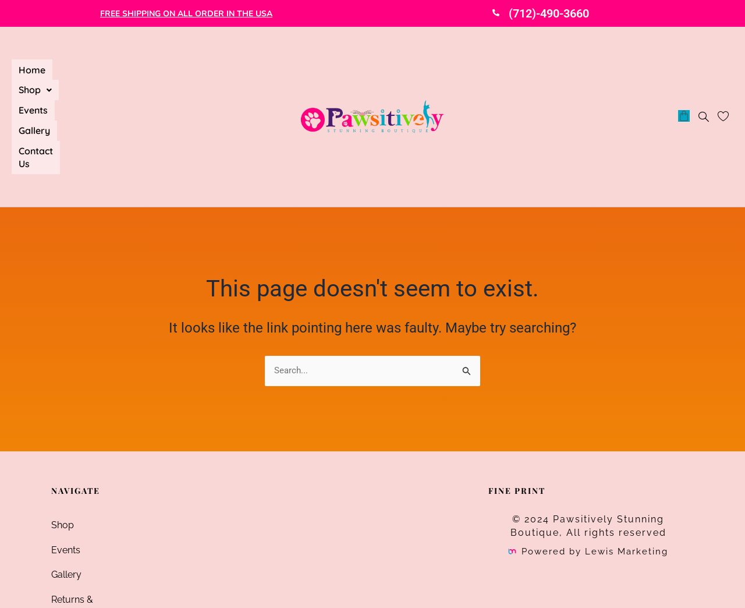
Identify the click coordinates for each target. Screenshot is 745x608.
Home (32, 66)
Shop (76, 66)
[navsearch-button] (703, 73)
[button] (76, 65)
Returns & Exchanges (97, 511)
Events (121, 66)
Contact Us (42, 79)
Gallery (165, 66)
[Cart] (684, 71)
